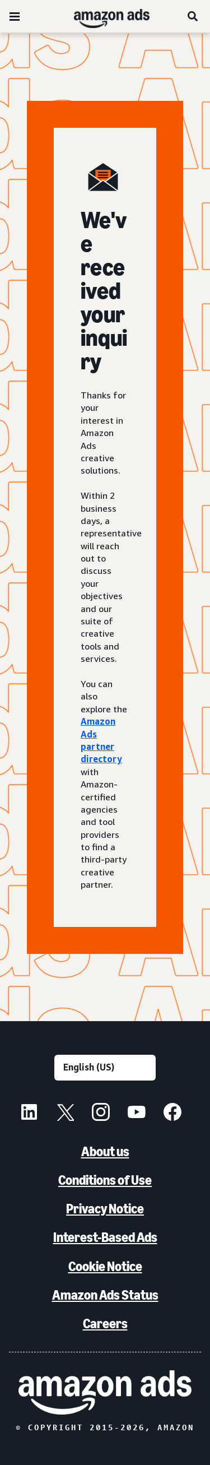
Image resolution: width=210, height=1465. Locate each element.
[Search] (193, 16)
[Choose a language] (105, 1068)
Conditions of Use (105, 1180)
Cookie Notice (105, 1266)
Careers (105, 1323)
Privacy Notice (105, 1208)
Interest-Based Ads (105, 1237)
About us (105, 1151)
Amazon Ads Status (105, 1295)
